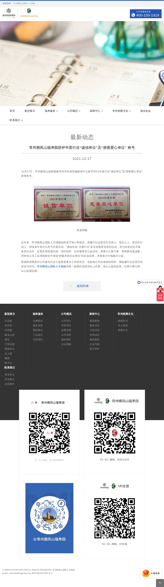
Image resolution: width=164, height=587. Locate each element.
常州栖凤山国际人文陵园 (51, 266)
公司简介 (66, 320)
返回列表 (79, 286)
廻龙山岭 (10, 334)
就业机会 (145, 111)
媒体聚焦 (95, 339)
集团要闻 (95, 320)
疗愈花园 (10, 344)
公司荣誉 (66, 334)
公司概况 (73, 111)
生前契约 (38, 339)
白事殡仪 (38, 320)
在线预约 (10, 384)
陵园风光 (10, 348)
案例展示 (38, 330)
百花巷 (8, 320)
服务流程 (38, 325)
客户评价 (95, 348)
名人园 (8, 353)
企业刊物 (95, 344)
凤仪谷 (8, 325)
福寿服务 (51, 111)
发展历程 (66, 330)
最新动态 (95, 325)
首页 (12, 111)
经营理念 (66, 325)
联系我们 (16, 120)
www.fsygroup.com (15, 570)
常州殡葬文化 (121, 111)
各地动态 (95, 334)
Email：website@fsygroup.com (16, 573)
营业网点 (10, 379)
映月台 (8, 362)
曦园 (7, 358)
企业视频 (66, 344)
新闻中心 (96, 111)
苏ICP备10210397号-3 (42, 573)
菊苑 (7, 339)
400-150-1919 (147, 15)
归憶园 (8, 330)
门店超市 (38, 334)
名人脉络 (123, 325)
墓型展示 (30, 111)
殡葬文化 (123, 330)
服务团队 (66, 339)
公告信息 (95, 330)
